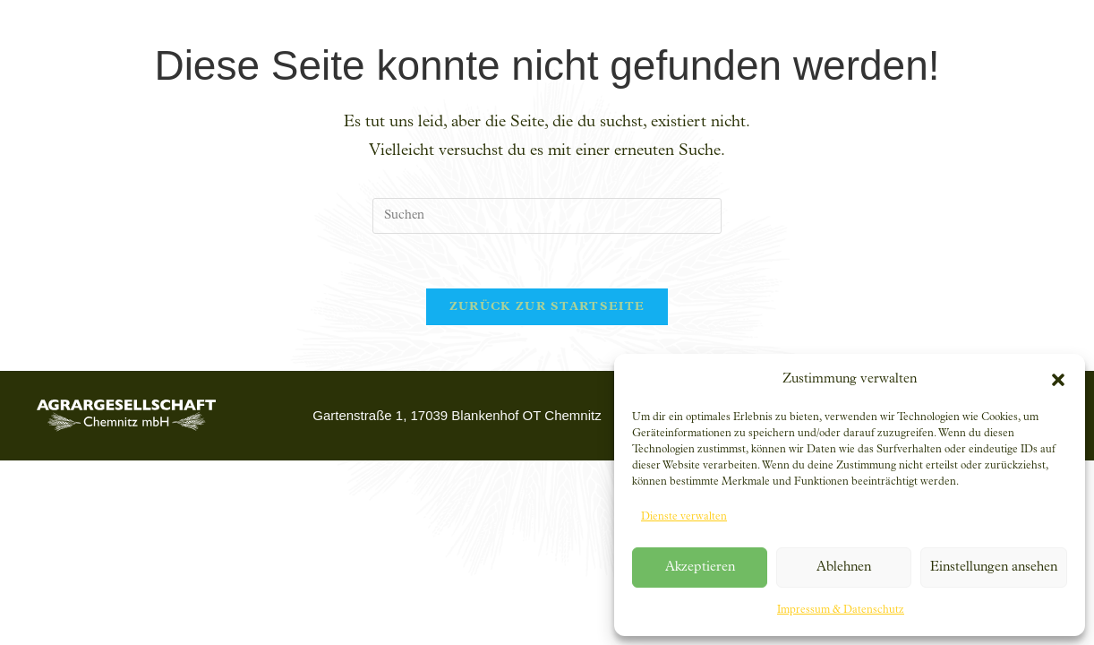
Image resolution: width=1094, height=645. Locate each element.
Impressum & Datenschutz (840, 610)
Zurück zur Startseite (547, 307)
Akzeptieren (700, 567)
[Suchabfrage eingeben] (547, 216)
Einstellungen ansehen (993, 567)
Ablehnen (843, 567)
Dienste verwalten (684, 517)
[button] (1058, 380)
